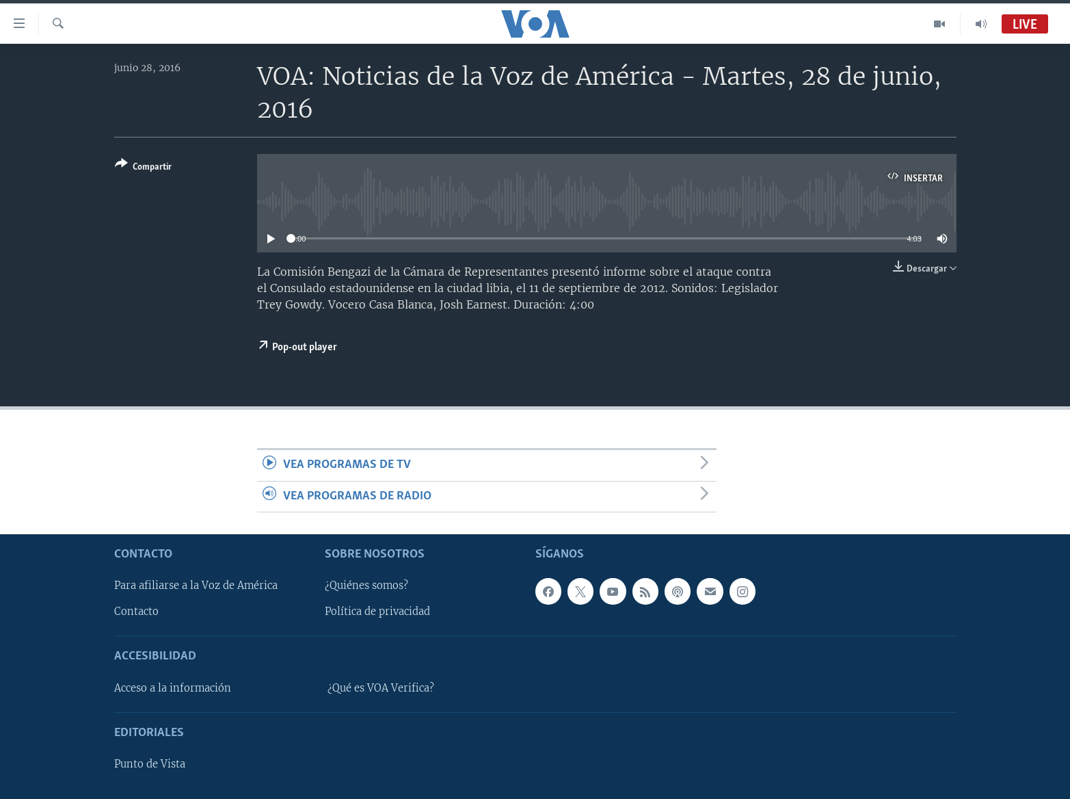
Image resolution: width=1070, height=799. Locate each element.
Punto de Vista (149, 764)
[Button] (143, 168)
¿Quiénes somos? (366, 585)
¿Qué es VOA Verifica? (380, 688)
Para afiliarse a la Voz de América (196, 585)
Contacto (136, 611)
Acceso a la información (172, 688)
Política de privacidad (377, 611)
